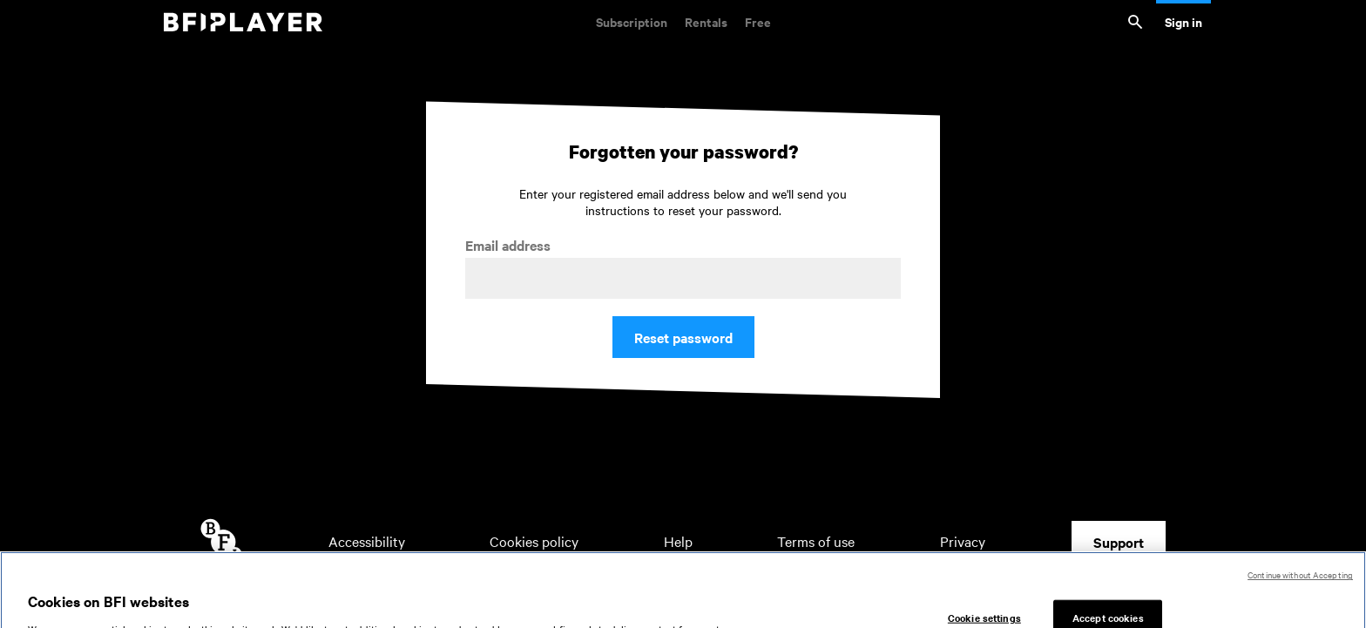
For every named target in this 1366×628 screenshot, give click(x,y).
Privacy (962, 540)
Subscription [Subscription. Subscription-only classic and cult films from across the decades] (631, 21)
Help (678, 540)
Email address (508, 245)
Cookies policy (534, 540)
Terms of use (816, 540)
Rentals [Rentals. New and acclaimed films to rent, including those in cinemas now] (706, 21)
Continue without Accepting (1300, 585)
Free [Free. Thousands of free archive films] (758, 21)
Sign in (1183, 21)
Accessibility (366, 540)
